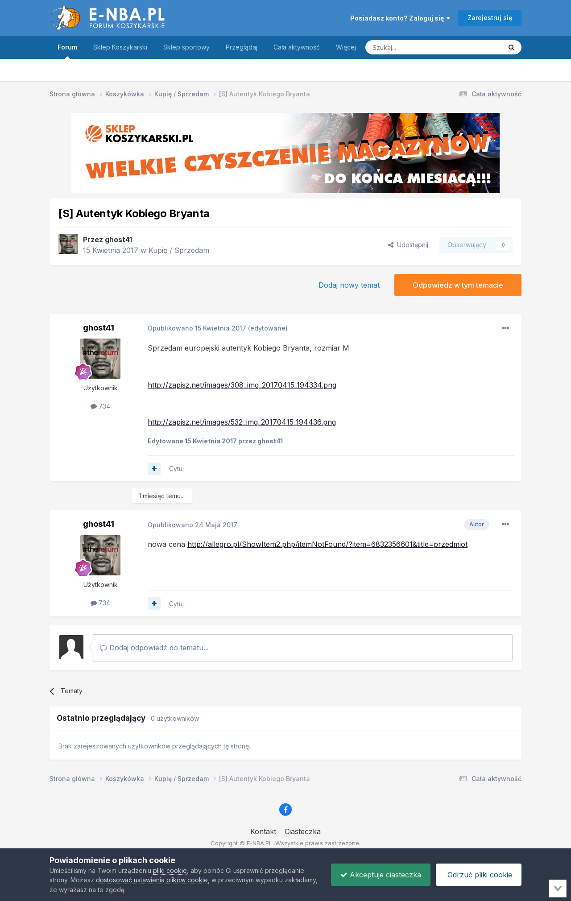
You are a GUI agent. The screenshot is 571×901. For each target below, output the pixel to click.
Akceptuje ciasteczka (380, 874)
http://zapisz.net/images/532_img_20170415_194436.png (242, 421)
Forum (67, 51)
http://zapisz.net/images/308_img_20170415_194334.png (242, 384)
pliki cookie (170, 870)
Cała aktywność (296, 47)
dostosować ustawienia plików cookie (152, 880)
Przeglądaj (241, 47)
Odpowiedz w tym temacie (458, 285)
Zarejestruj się (490, 17)
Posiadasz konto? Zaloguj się (400, 18)
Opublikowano (197, 328)
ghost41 (118, 239)
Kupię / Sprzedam (179, 250)
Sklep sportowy (186, 47)
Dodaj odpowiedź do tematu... (154, 647)
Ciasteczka (303, 831)
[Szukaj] (411, 47)
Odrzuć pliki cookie (478, 874)
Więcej (346, 47)
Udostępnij (408, 244)
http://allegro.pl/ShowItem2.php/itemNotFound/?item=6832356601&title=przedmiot (327, 544)
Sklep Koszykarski (120, 47)
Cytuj (176, 468)
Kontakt (263, 831)
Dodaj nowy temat (349, 285)
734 (100, 406)
